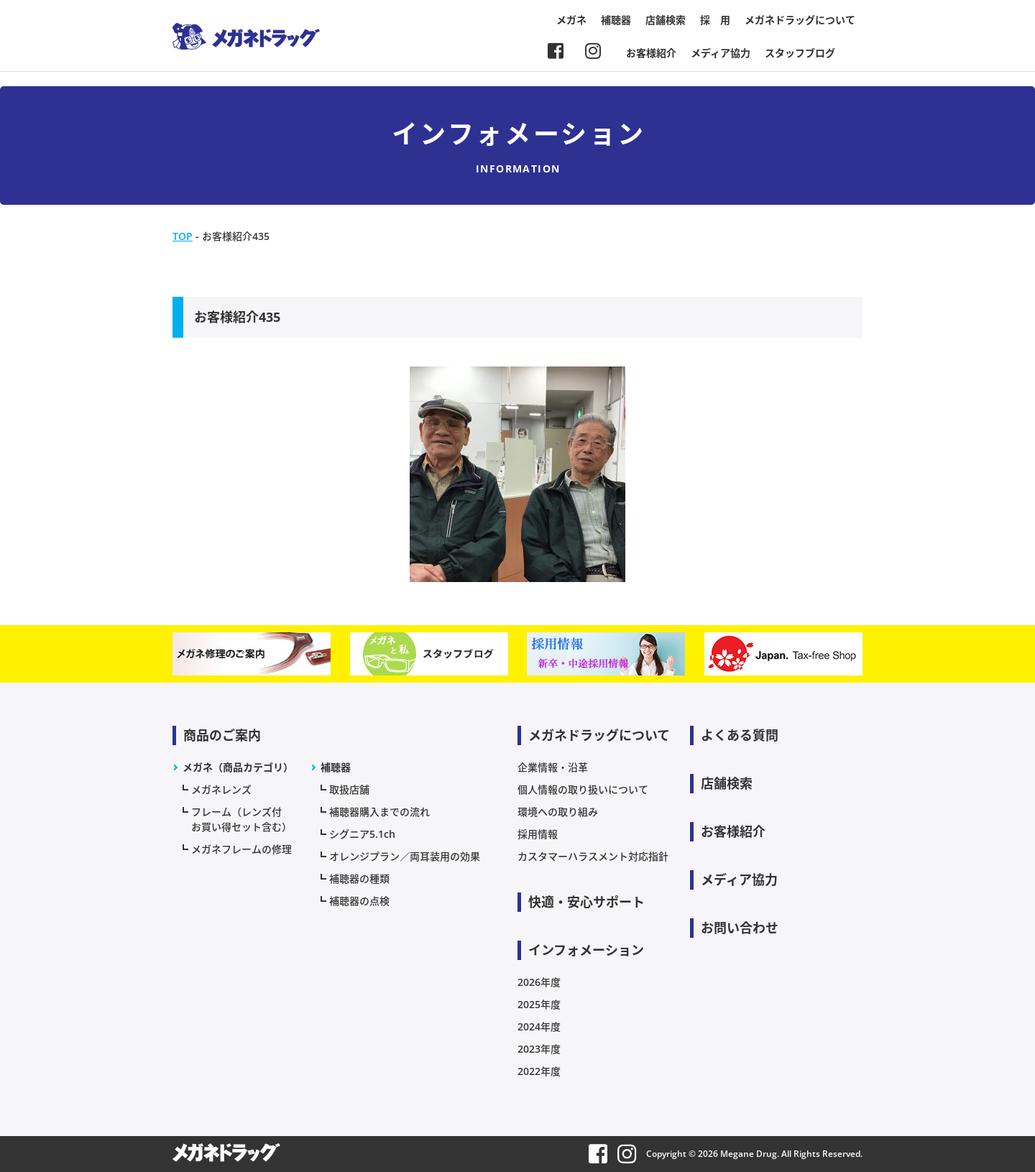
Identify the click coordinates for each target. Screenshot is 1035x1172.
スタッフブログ (800, 53)
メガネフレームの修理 (241, 849)
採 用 (715, 20)
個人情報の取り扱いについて (583, 789)
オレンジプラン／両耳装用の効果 (404, 856)
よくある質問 (739, 735)
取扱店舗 (349, 789)
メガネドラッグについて (800, 20)
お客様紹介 (651, 53)
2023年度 (539, 1049)
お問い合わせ (739, 927)
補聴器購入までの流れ (379, 811)
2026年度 (539, 982)
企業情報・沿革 (553, 767)
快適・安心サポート (586, 901)
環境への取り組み (558, 811)
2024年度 (539, 1026)
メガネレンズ (221, 789)
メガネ (571, 20)
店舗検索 (665, 20)
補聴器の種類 (359, 878)
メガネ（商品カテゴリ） (238, 767)
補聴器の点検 (359, 901)
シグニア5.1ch (362, 834)
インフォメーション (586, 950)
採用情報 (538, 834)
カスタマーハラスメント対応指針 (593, 856)
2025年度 (539, 1004)
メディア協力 (720, 53)
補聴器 (616, 20)
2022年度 (539, 1071)
